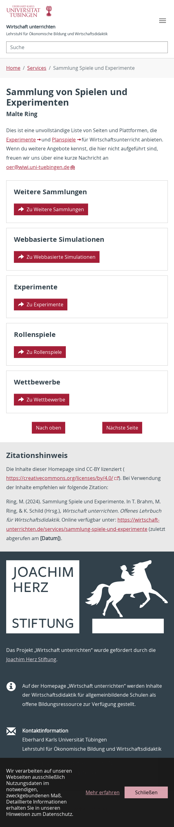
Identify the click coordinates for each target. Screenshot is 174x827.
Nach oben (48, 427)
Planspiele (64, 139)
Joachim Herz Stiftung (31, 659)
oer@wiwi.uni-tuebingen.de (38, 167)
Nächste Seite (122, 427)
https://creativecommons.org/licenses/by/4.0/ (59, 478)
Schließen (146, 792)
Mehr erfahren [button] (103, 792)
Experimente (21, 139)
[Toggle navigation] (162, 20)
